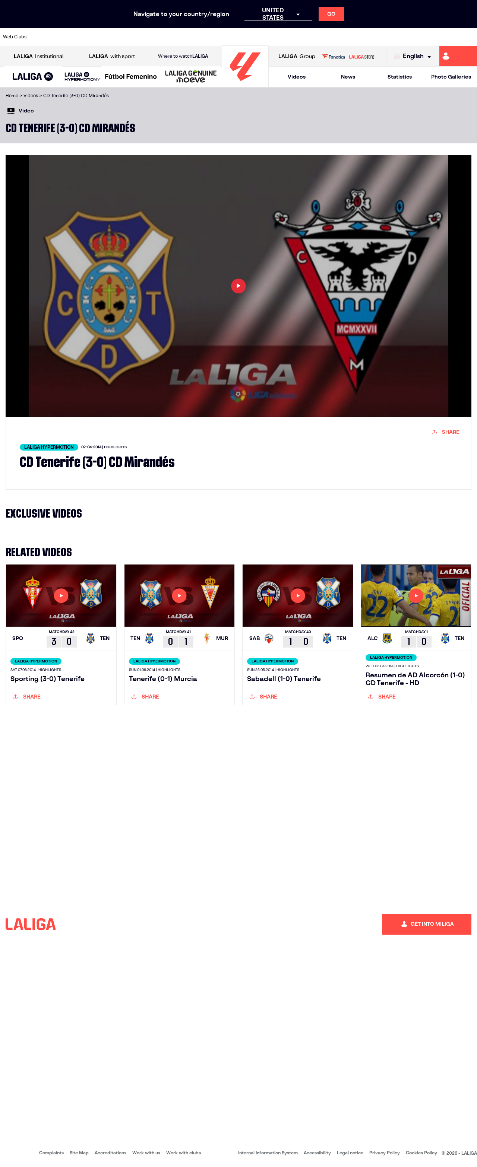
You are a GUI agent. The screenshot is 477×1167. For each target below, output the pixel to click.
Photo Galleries (451, 77)
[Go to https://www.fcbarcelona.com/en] (155, 36)
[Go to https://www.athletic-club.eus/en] (43, 36)
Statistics (400, 77)
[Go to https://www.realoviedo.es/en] (379, 36)
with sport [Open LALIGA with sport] (112, 56)
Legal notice (350, 1152)
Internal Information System (268, 1152)
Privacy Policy (384, 1152)
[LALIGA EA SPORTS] (33, 77)
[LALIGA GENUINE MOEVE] (191, 77)
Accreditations (110, 1152)
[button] (33, 77)
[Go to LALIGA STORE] (348, 56)
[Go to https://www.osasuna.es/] (88, 36)
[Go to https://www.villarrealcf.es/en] (468, 36)
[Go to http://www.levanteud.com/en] (222, 36)
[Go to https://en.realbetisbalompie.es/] (334, 36)
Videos (297, 77)
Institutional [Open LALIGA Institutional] (38, 56)
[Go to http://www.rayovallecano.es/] (244, 36)
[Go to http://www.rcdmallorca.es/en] (312, 36)
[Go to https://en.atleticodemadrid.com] (65, 36)
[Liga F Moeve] (131, 77)
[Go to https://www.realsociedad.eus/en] (401, 36)
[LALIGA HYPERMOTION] (82, 77)
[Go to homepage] (245, 84)
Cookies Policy (421, 1152)
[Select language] (414, 56)
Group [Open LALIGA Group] (296, 56)
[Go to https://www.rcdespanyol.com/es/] (289, 36)
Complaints (51, 1152)
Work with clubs (183, 1152)
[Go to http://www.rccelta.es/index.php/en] (267, 36)
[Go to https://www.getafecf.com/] (177, 36)
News (348, 77)
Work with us (146, 1152)
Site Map (79, 1152)
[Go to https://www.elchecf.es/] (132, 36)
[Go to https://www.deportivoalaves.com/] (110, 36)
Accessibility (317, 1152)
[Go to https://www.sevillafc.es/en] (423, 36)
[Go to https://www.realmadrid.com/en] (356, 36)
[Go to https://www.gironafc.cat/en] (199, 36)
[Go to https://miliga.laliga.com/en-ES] (458, 56)
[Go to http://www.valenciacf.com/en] (446, 36)
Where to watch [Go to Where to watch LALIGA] (183, 56)
